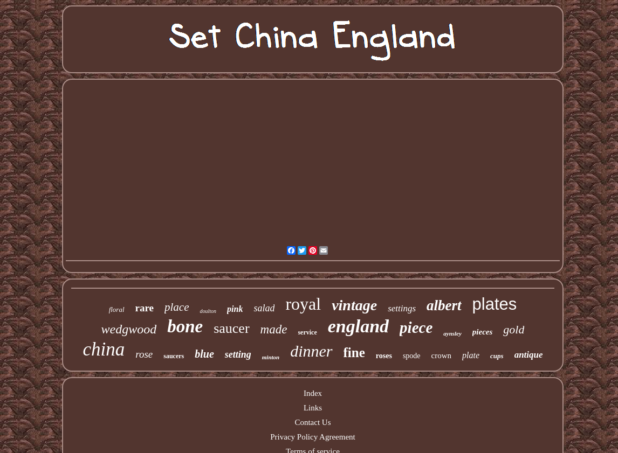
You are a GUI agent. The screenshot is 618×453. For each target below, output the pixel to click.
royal (303, 303)
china (104, 349)
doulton (208, 311)
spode (412, 356)
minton (270, 357)
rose (144, 354)
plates (494, 304)
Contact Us (312, 422)
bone (185, 326)
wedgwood (129, 329)
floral (117, 309)
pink (235, 308)
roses (384, 356)
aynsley (452, 333)
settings (402, 308)
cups (497, 356)
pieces (482, 331)
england (358, 326)
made (273, 329)
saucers (173, 356)
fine (354, 352)
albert (444, 305)
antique (528, 355)
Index (313, 393)
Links (313, 407)
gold (513, 329)
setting (238, 354)
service (307, 332)
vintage (354, 305)
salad (263, 308)
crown (441, 355)
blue (204, 354)
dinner (311, 351)
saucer (231, 328)
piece (416, 327)
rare (144, 307)
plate (470, 355)
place (176, 307)
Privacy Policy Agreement (312, 437)
